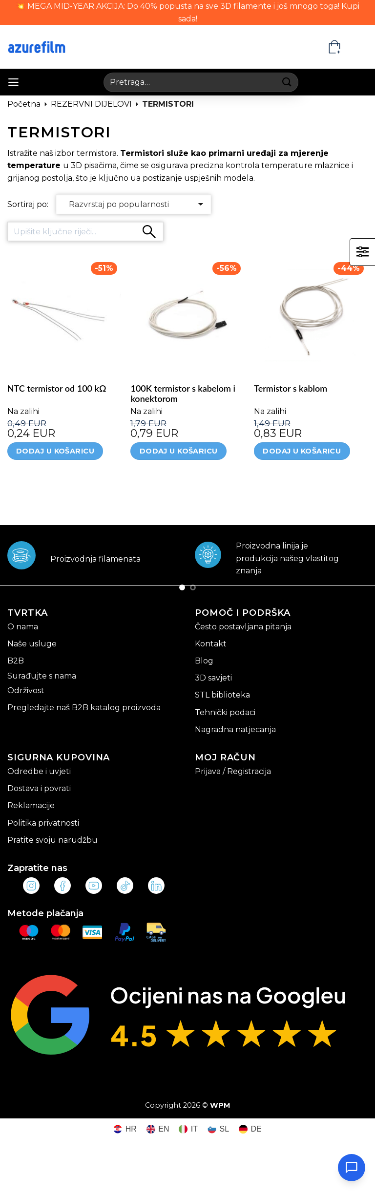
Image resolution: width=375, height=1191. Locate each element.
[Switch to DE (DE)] (250, 1129)
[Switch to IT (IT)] (188, 1129)
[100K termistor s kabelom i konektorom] (187, 315)
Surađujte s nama (41, 676)
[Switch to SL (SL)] (218, 1129)
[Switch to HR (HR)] (125, 1129)
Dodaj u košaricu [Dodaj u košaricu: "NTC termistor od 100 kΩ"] (55, 451)
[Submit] (287, 82)
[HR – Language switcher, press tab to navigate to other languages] (358, 47)
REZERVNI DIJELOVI (91, 104)
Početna (24, 104)
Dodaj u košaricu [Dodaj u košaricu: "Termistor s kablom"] (302, 451)
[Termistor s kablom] (311, 315)
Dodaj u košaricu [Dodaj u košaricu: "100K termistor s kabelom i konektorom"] (179, 451)
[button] (13, 82)
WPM (220, 1105)
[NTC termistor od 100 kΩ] (64, 315)
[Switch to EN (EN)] (158, 1129)
